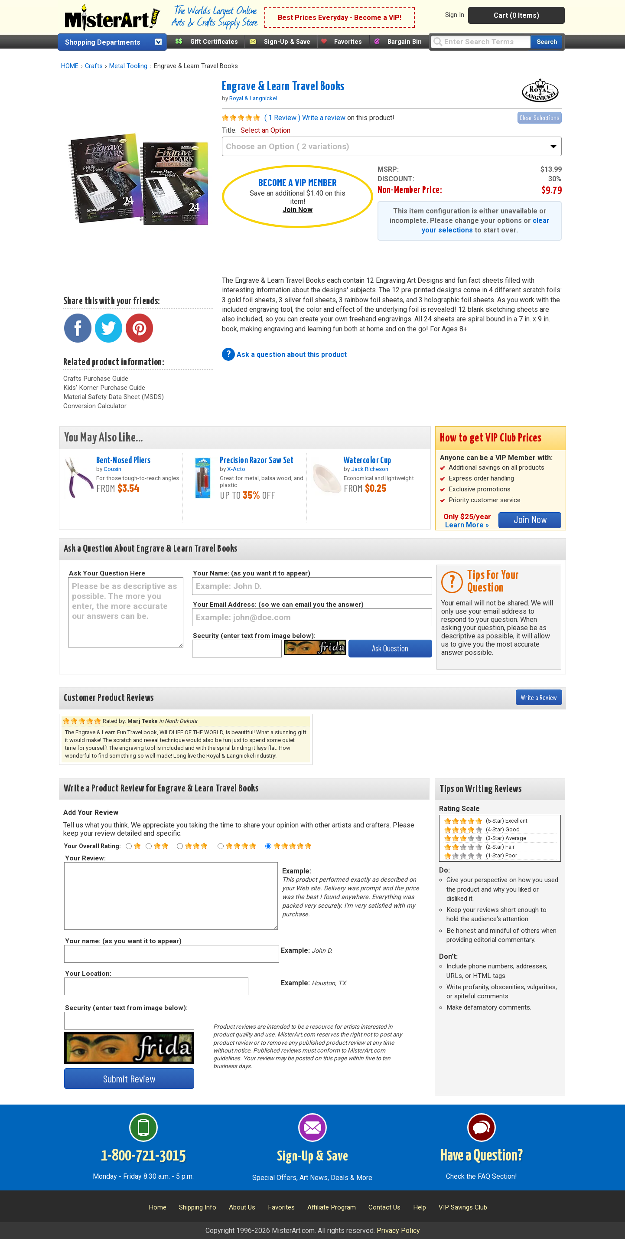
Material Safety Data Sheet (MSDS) (113, 397)
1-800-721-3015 (143, 1156)
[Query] (481, 41)
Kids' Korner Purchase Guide (104, 388)
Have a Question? (482, 1156)
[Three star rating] (180, 846)
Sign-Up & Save (287, 42)
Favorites (348, 42)
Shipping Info (197, 1207)
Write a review (323, 118)
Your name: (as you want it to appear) (123, 941)
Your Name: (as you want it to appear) (251, 573)
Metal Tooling (128, 66)
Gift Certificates (214, 42)
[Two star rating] (149, 846)
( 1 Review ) (282, 118)
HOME (69, 66)
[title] (392, 146)
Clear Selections (540, 117)
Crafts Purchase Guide (95, 378)
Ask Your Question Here (107, 573)
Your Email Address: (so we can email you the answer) (278, 604)
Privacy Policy (398, 1230)
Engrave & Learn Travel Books (283, 87)
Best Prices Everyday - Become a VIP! (339, 17)
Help (419, 1207)
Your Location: (87, 973)
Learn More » (467, 525)
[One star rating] (129, 846)
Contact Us (384, 1207)
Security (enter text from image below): (254, 636)
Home (157, 1207)
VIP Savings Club (463, 1207)
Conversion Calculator (95, 406)
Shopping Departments (102, 42)
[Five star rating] (268, 846)
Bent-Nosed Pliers (123, 460)
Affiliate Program (331, 1207)
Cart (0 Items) (516, 15)
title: (256, 130)
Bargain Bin (404, 42)
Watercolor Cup (367, 460)
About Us (242, 1207)
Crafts (94, 66)
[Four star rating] (221, 846)
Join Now (297, 210)
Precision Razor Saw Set (256, 460)
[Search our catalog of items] (546, 42)
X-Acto (236, 468)
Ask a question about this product (292, 354)
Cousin (112, 468)
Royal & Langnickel (253, 98)
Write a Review (539, 697)
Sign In (454, 15)
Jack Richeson (369, 468)
